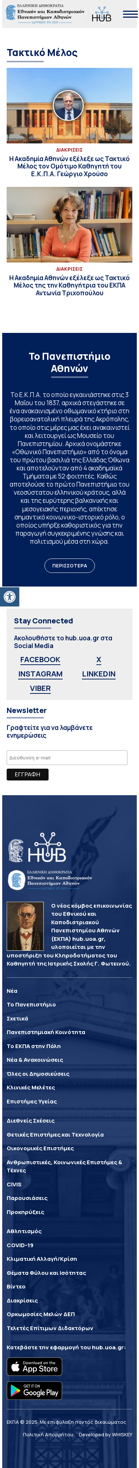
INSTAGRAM (40, 674)
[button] (9, 596)
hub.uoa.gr (108, 1347)
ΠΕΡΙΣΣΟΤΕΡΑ (69, 565)
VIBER (40, 688)
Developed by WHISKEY (105, 1434)
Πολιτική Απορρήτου (48, 1434)
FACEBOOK (40, 659)
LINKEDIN (99, 674)
